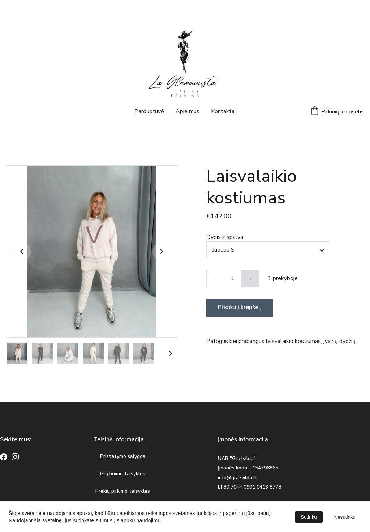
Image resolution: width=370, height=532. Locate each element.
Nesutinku (345, 517)
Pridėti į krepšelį (240, 309)
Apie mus (187, 111)
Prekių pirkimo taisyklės (122, 491)
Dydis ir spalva (224, 239)
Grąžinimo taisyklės (122, 473)
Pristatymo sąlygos (122, 456)
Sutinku (309, 517)
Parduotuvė (149, 111)
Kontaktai (223, 111)
